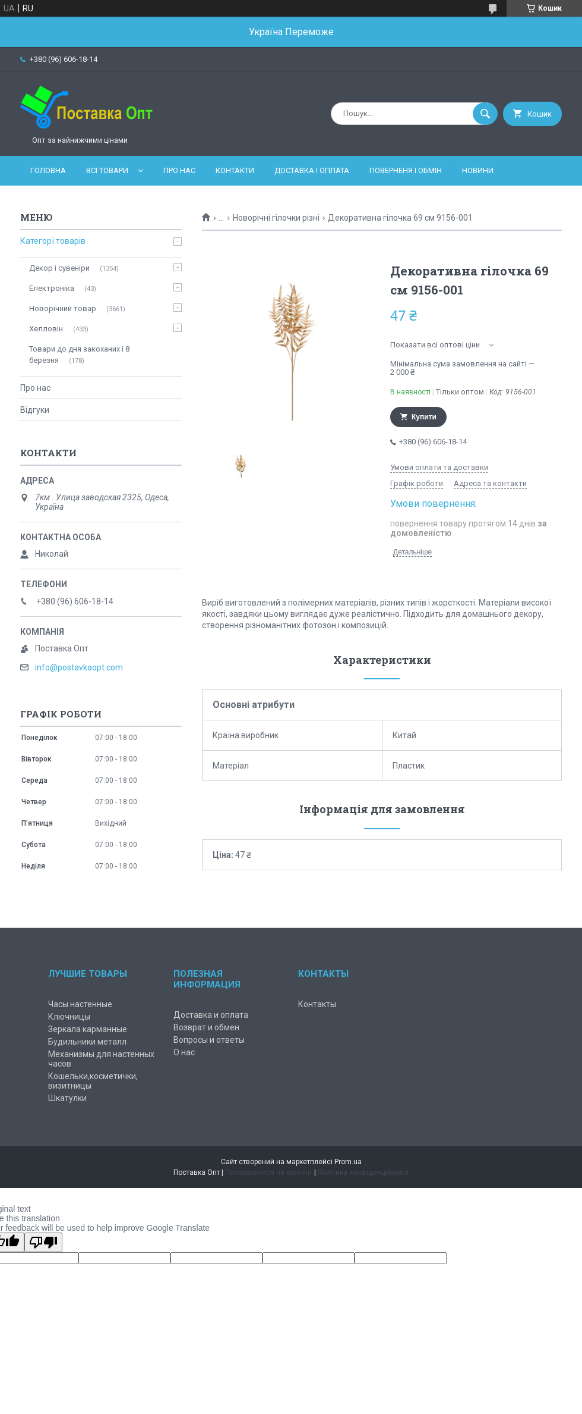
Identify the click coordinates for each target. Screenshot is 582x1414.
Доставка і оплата (311, 170)
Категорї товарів (53, 241)
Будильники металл (87, 1041)
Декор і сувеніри (59, 268)
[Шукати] (485, 113)
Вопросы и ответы (209, 1040)
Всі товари (107, 170)
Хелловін (46, 328)
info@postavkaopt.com (79, 667)
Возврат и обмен (206, 1027)
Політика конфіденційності (363, 1172)
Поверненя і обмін (405, 170)
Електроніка (51, 288)
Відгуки (34, 410)
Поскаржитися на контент (268, 1172)
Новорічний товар (62, 308)
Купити (424, 417)
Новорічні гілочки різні (276, 217)
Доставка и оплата (210, 1015)
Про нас (179, 170)
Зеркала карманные (87, 1029)
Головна (48, 170)
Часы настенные (80, 1004)
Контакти (235, 170)
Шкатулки (67, 1098)
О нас (184, 1052)
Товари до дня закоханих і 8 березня (79, 354)
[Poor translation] (43, 1242)
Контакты (317, 1004)
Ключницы (69, 1016)
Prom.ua (348, 1162)
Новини (478, 170)
